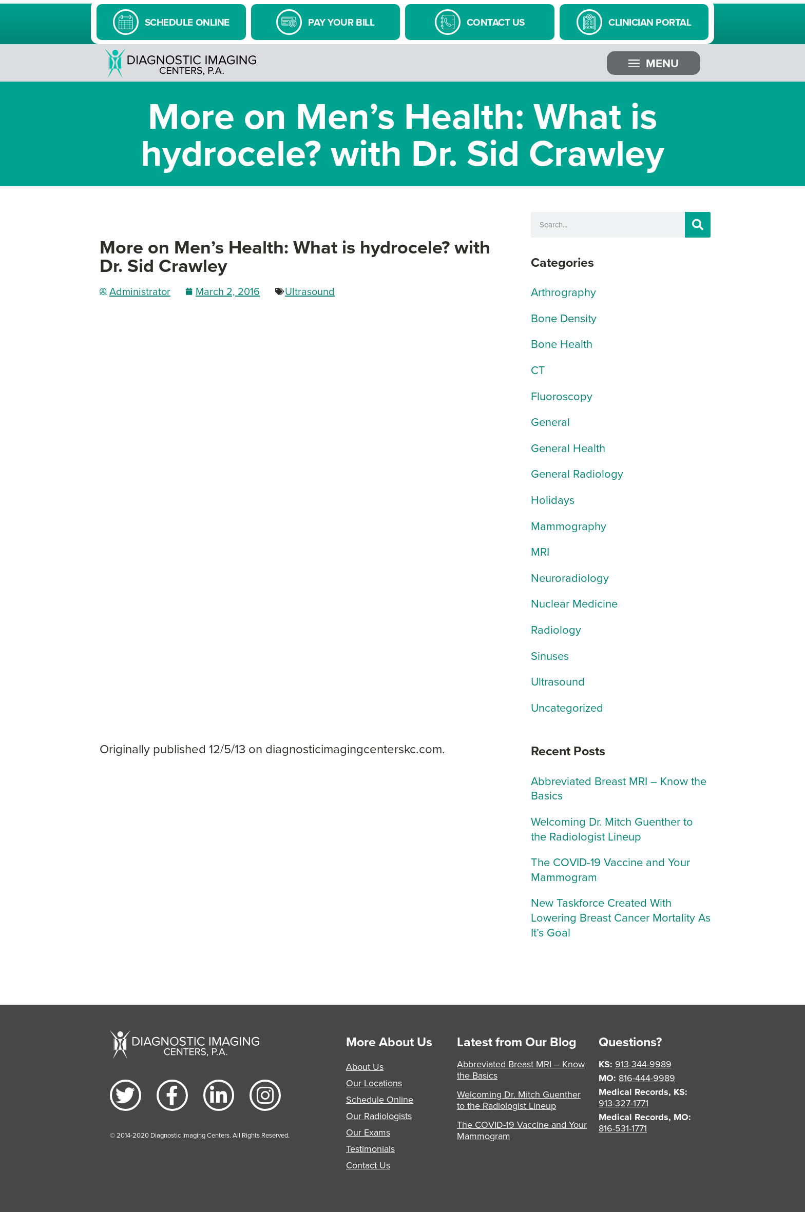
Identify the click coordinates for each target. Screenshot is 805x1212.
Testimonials (370, 1148)
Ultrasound (310, 291)
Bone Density (564, 318)
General (550, 421)
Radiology (556, 629)
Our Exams (368, 1132)
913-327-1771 (623, 1103)
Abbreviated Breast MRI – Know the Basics (618, 788)
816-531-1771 (623, 1128)
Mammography (568, 526)
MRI (540, 551)
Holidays (552, 499)
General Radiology (577, 473)
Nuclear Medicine (574, 603)
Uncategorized (567, 707)
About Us (365, 1066)
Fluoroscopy (561, 396)
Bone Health (561, 343)
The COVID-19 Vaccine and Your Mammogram (610, 869)
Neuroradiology (570, 577)
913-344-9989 (643, 1064)
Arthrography (563, 292)
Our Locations (374, 1083)
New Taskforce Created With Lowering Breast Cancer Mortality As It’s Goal (621, 917)
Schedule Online (379, 1099)
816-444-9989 (647, 1077)
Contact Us (368, 1165)
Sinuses (550, 655)
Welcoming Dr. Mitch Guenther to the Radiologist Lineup (612, 828)
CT (538, 370)
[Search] (698, 225)
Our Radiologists (379, 1115)
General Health (568, 448)
